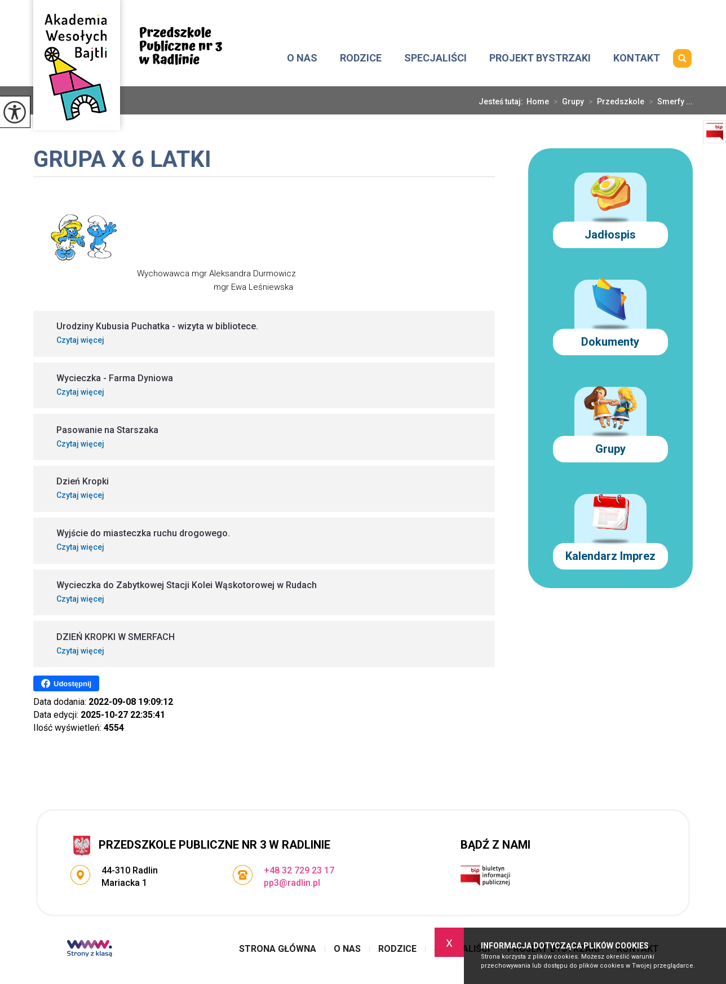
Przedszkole (614, 101)
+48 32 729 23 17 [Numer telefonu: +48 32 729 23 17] (299, 870)
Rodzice (361, 58)
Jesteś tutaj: (502, 101)
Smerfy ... (668, 101)
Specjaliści (435, 58)
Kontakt (636, 58)
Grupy (566, 101)
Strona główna (265, 58)
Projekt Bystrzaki (540, 58)
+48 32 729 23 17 (650, 15)
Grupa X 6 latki (122, 160)
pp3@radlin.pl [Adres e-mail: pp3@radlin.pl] (292, 882)
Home (537, 101)
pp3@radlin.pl (537, 15)
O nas (302, 58)
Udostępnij (66, 683)
